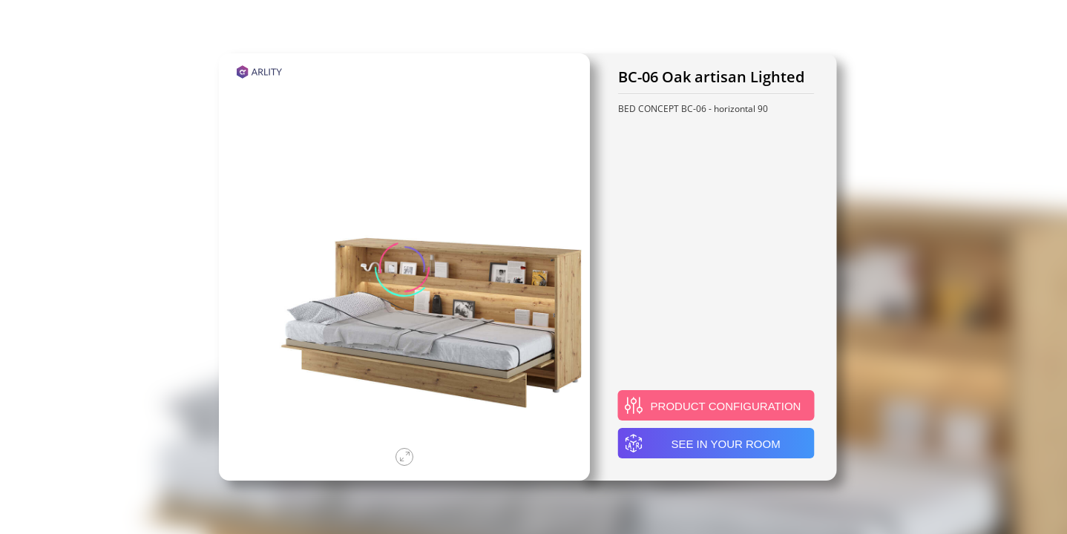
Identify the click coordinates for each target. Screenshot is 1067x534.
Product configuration (712, 405)
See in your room (702, 443)
